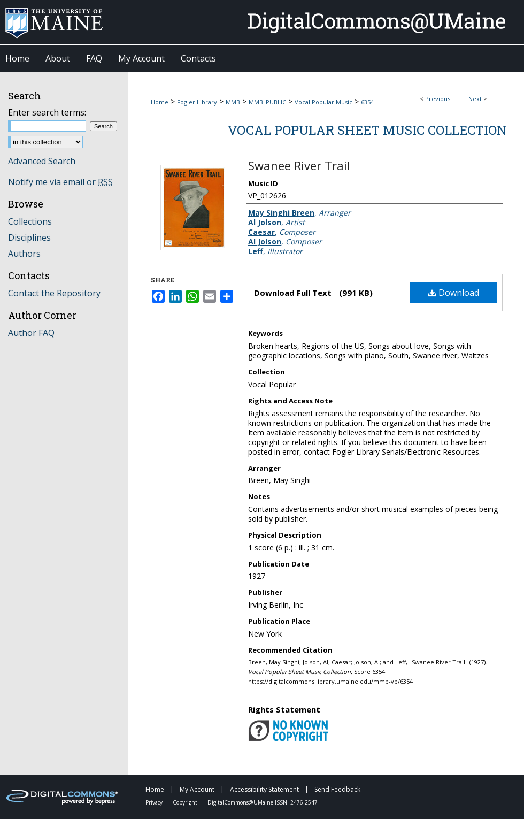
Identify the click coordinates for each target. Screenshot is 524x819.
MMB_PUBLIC (267, 102)
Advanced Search (41, 161)
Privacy (154, 802)
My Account (198, 789)
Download (453, 292)
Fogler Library (197, 102)
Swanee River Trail (299, 165)
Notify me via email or (60, 182)
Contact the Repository (54, 293)
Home (159, 102)
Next (475, 99)
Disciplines (29, 237)
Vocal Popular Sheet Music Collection (367, 130)
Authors (24, 253)
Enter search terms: (47, 112)
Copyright (186, 802)
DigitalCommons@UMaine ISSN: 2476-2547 (262, 802)
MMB (233, 102)
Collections (30, 221)
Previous (437, 99)
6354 (367, 102)
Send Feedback (337, 789)
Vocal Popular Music (323, 102)
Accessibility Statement (265, 789)
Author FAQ (31, 333)
